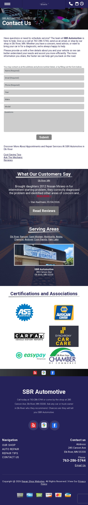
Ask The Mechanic (13, 157)
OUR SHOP (9, 445)
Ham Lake (53, 239)
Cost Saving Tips (12, 154)
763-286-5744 (41, 41)
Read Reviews (44, 211)
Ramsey (24, 236)
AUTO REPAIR (10, 449)
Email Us (80, 465)
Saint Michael (36, 236)
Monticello (49, 236)
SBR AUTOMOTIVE (11, 18)
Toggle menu (7, 4)
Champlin (19, 239)
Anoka (59, 236)
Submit (44, 137)
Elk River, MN (44, 180)
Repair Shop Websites (33, 481)
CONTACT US (29, 18)
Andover (29, 239)
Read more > (44, 196)
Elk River (14, 236)
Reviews (8, 160)
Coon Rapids (40, 239)
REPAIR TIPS (10, 453)
